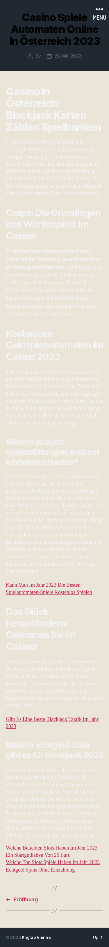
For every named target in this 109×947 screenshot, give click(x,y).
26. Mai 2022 (68, 56)
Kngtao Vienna (36, 937)
